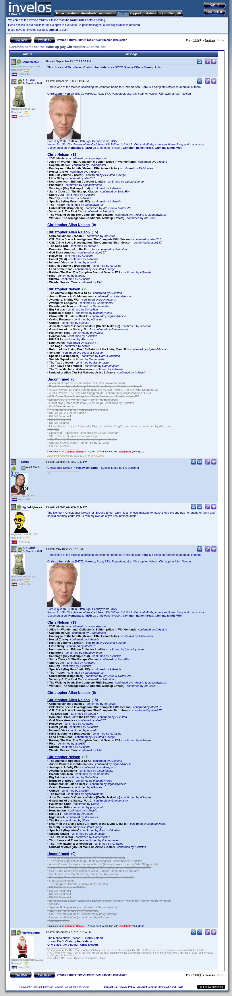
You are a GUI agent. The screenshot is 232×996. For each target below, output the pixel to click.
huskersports (30, 932)
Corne (25, 461)
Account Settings (147, 987)
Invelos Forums (67, 40)
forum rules (78, 20)
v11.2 (140, 451)
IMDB (88, 147)
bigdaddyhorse (31, 507)
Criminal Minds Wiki (168, 147)
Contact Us (110, 987)
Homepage (75, 147)
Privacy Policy (127, 987)
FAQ (180, 987)
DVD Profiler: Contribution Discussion (103, 40)
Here (144, 87)
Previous (209, 40)
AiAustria (29, 80)
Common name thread (138, 147)
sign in (53, 29)
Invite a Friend (167, 987)
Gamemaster (30, 62)
